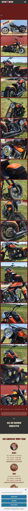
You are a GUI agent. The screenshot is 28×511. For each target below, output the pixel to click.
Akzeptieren (14, 496)
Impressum (22, 508)
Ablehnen (14, 500)
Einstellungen (14, 505)
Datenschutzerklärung (15, 508)
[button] (26, 489)
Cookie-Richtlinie (7, 508)
